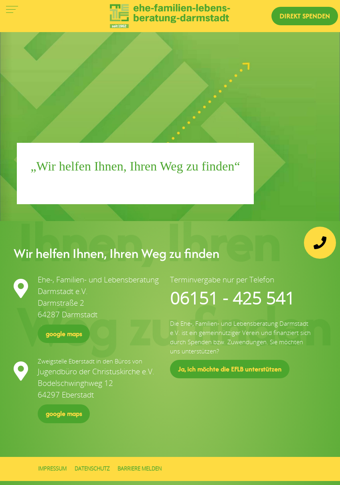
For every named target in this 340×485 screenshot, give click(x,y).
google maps (64, 334)
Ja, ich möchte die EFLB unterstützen (229, 369)
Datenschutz (92, 468)
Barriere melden (139, 468)
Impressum (52, 468)
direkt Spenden (304, 16)
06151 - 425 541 (232, 298)
